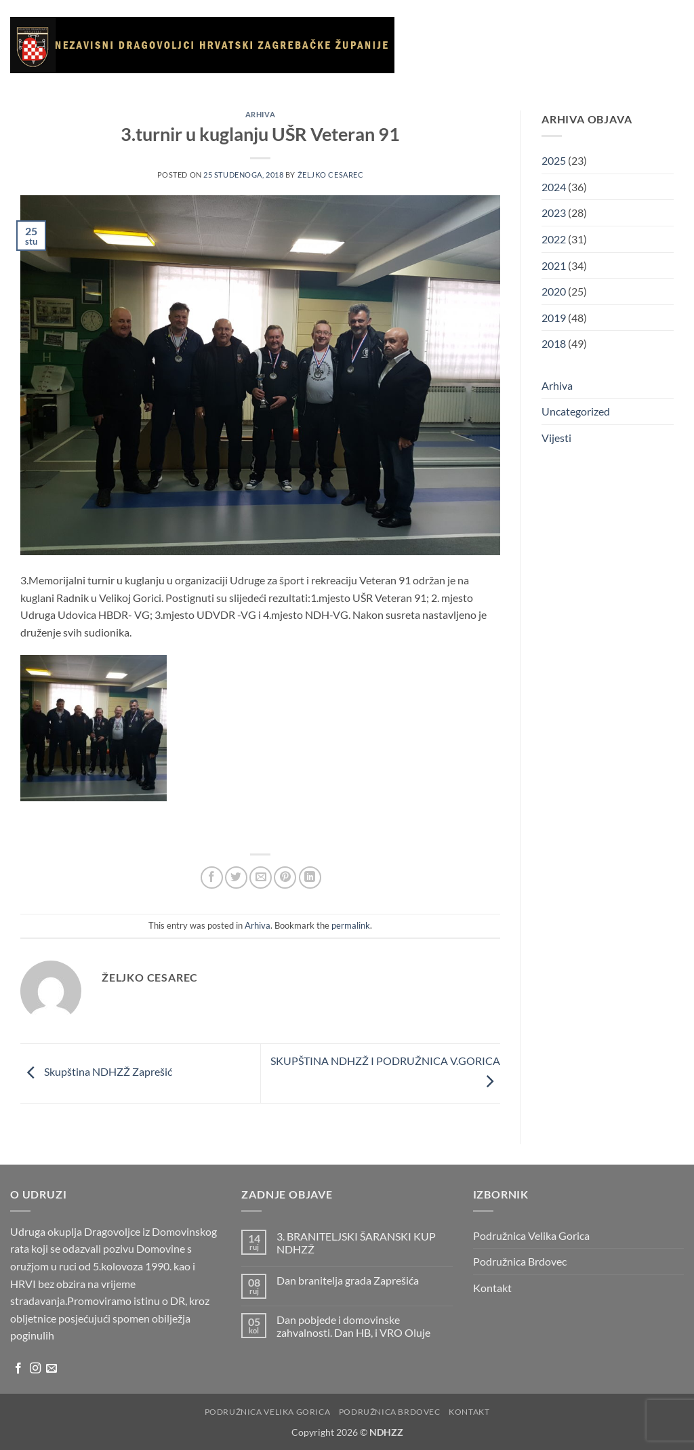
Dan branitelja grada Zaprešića (348, 1280)
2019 (554, 317)
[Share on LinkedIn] (310, 877)
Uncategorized (576, 411)
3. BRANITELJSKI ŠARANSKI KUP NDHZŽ (356, 1242)
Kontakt (570, 94)
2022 (554, 239)
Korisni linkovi (458, 94)
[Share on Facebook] (212, 877)
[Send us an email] (51, 1369)
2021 (554, 265)
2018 (554, 343)
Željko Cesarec (331, 174)
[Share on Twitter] (236, 877)
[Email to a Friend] (260, 877)
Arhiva (523, 94)
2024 (554, 186)
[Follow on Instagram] (35, 1369)
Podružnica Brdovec (520, 1261)
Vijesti (560, 31)
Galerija (607, 31)
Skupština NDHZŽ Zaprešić (96, 1072)
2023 (554, 212)
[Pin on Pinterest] (285, 877)
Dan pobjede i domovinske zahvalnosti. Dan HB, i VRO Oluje (353, 1326)
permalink (350, 925)
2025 (554, 160)
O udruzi (509, 31)
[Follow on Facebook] (18, 1369)
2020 (554, 291)
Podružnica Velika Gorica (531, 1235)
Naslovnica (444, 31)
